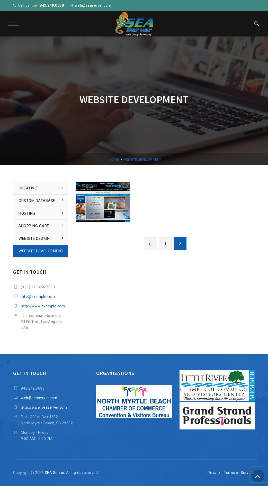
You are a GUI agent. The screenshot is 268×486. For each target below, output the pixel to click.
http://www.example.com (43, 306)
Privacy (214, 473)
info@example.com (38, 297)
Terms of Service (239, 473)
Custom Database (37, 200)
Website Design (34, 238)
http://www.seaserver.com (44, 407)
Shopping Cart (34, 226)
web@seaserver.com (93, 5)
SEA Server (54, 473)
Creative (28, 188)
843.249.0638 (52, 5)
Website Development (41, 251)
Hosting (27, 213)
